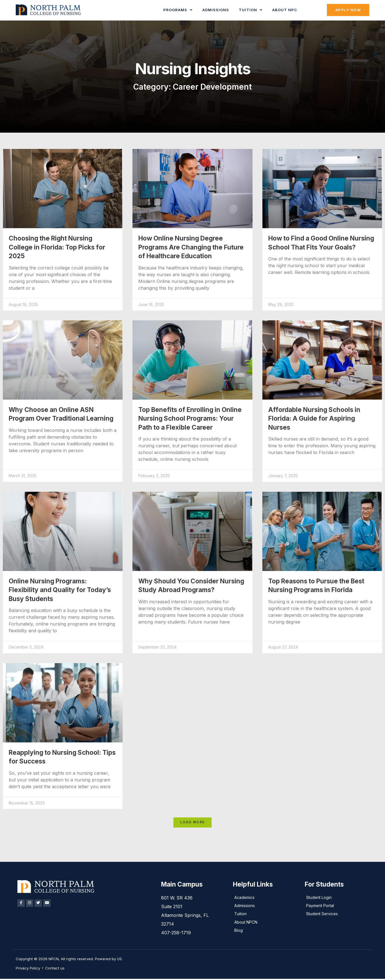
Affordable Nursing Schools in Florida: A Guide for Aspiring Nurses (314, 418)
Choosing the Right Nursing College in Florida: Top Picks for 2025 (57, 247)
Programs (178, 10)
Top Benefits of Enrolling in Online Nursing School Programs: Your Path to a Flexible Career (190, 418)
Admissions (216, 10)
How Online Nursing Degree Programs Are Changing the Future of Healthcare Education (191, 247)
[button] (192, 822)
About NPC (284, 10)
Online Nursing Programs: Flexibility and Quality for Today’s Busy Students (60, 589)
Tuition (251, 10)
